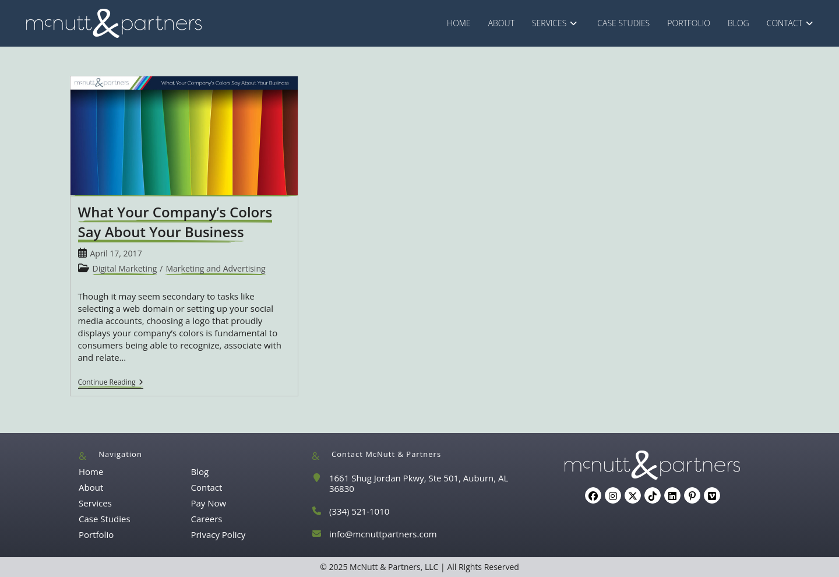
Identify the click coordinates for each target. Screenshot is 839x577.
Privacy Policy (218, 534)
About (91, 487)
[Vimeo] (712, 495)
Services (95, 503)
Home (91, 471)
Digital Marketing (125, 268)
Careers (206, 519)
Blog (200, 471)
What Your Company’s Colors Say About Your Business (175, 221)
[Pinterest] (692, 495)
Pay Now (208, 503)
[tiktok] (652, 495)
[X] (633, 495)
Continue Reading (110, 383)
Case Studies (105, 519)
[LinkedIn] (672, 495)
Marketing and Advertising (215, 268)
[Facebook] (593, 495)
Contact (206, 487)
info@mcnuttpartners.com (383, 534)
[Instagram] (613, 495)
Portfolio (96, 534)
